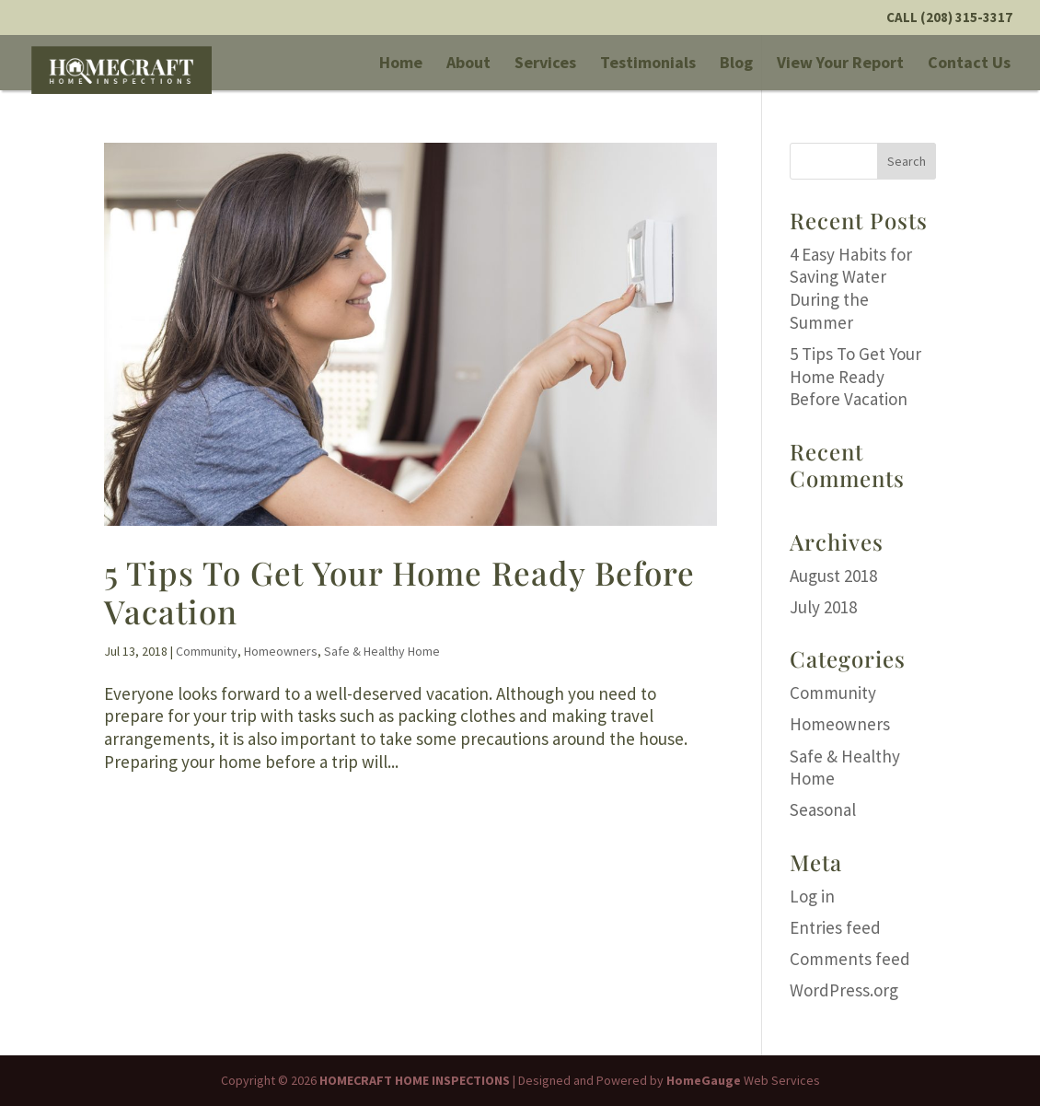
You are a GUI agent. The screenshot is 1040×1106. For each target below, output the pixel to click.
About (468, 64)
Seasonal (823, 809)
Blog (736, 64)
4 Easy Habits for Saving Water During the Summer (851, 288)
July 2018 (823, 607)
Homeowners (281, 651)
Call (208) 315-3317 (949, 18)
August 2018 (833, 576)
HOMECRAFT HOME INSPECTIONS (414, 1080)
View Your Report (840, 64)
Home (400, 64)
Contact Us (969, 64)
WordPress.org (844, 990)
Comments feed (850, 959)
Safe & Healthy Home (382, 651)
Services (545, 64)
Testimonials (648, 64)
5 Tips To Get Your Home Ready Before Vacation (399, 592)
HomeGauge (703, 1080)
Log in (812, 896)
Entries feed (835, 927)
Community (206, 651)
